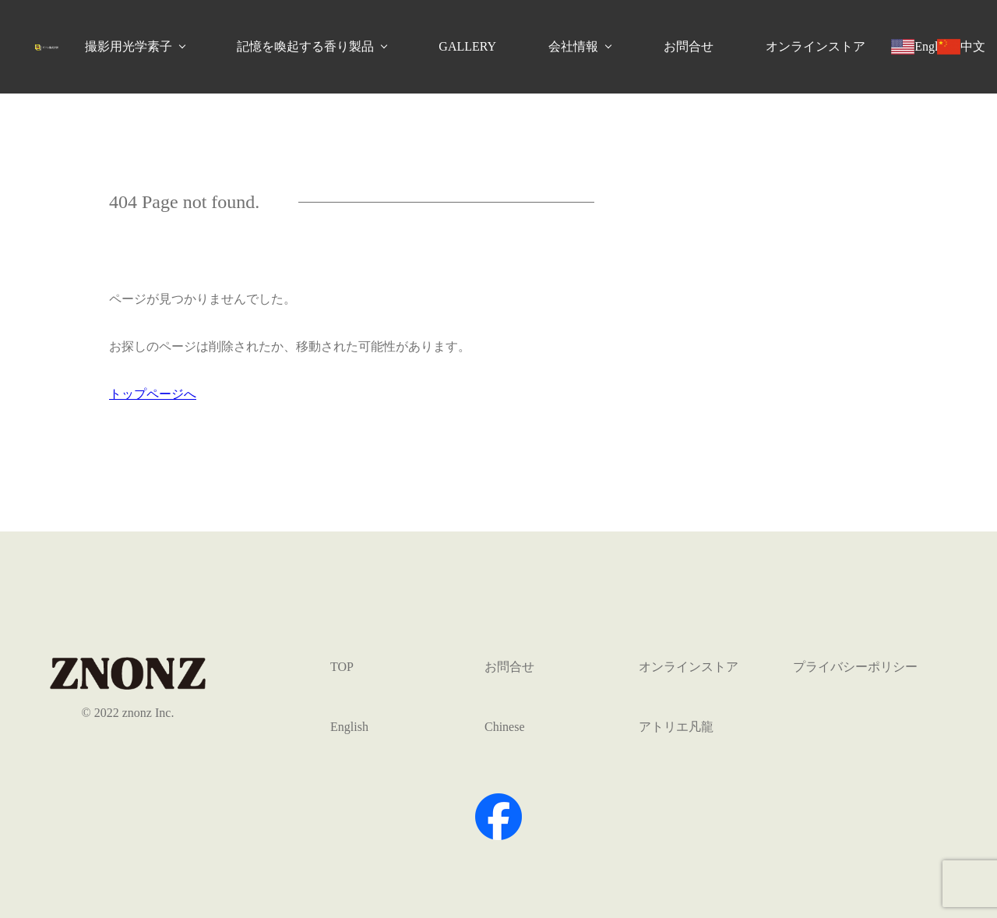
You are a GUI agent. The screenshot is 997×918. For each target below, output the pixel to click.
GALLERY (467, 46)
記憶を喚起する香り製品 (305, 46)
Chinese (504, 726)
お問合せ (688, 46)
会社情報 (573, 46)
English (349, 726)
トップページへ (152, 394)
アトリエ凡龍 (676, 726)
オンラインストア (815, 46)
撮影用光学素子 (128, 46)
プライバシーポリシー (855, 666)
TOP (342, 666)
